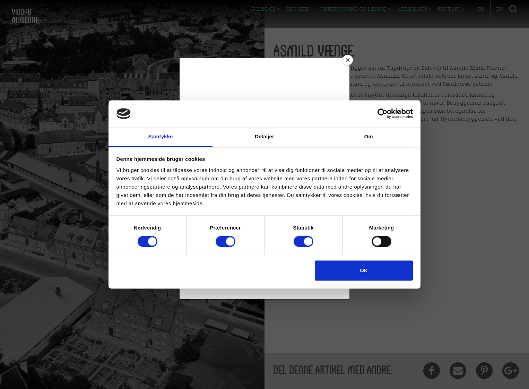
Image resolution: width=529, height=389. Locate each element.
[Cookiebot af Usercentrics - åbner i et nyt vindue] (382, 114)
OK (364, 270)
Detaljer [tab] (264, 136)
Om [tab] (368, 136)
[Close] (347, 60)
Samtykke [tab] (160, 136)
